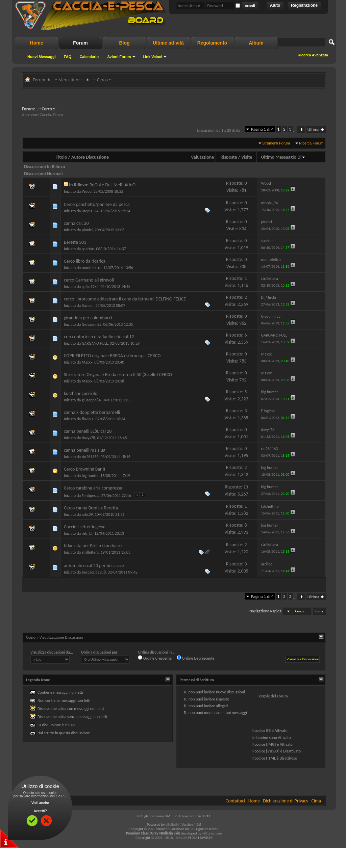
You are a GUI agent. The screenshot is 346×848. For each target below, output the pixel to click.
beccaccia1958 (94, 572)
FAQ (68, 57)
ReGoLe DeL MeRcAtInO (112, 185)
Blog (124, 43)
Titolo (61, 157)
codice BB (262, 730)
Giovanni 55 (91, 324)
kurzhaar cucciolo (80, 393)
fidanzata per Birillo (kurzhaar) (93, 546)
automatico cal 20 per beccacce (94, 565)
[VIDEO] (272, 751)
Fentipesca (90, 495)
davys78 (88, 437)
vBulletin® (173, 824)
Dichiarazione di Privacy (285, 801)
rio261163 (90, 456)
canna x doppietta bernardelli (92, 412)
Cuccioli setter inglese (84, 527)
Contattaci (235, 801)
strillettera (90, 552)
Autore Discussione (90, 157)
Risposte (228, 157)
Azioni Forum (119, 57)
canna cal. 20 (76, 223)
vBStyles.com (212, 833)
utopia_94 (90, 211)
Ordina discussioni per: (100, 652)
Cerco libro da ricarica (84, 261)
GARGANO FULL (95, 343)
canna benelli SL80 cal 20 (88, 431)
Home (36, 43)
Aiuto (275, 5)
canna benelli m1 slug (84, 450)
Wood (87, 191)
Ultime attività (168, 43)
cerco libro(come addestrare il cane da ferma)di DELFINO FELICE (125, 299)
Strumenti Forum (276, 143)
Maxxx (87, 362)
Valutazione (202, 157)
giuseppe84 (91, 400)
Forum (80, 43)
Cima (319, 611)
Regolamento (212, 43)
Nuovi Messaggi (41, 57)
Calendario (89, 57)
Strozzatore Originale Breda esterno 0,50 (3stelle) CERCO (118, 374)
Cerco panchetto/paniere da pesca (97, 204)
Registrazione (304, 5)
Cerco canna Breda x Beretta (91, 508)
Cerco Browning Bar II (84, 469)
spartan (88, 248)
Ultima (315, 129)
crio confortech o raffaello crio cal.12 (99, 337)
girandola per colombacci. (88, 318)
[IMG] (271, 744)
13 (245, 487)
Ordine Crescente (155, 658)
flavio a (88, 305)
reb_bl (87, 533)
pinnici (87, 230)
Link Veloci (152, 57)
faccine (262, 737)
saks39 (87, 514)
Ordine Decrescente (196, 658)
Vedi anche (40, 803)
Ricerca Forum (311, 143)
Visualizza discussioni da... (51, 652)
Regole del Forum (273, 696)
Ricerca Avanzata (313, 55)
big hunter (90, 475)
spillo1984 (90, 286)
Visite (246, 157)
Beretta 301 (75, 242)
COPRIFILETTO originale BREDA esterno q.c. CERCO (112, 356)
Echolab (181, 838)
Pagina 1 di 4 (262, 129)
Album (256, 43)
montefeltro (91, 267)
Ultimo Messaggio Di (283, 157)
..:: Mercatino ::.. (68, 80)
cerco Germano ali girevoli (89, 280)
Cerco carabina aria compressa (93, 488)
